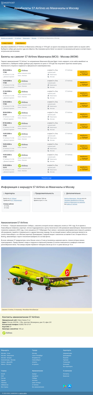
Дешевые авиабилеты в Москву (74, 200)
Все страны (4, 387)
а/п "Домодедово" (16, 200)
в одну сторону (7, 43)
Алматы (34, 362)
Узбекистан (4, 385)
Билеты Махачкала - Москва (73, 198)
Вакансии (66, 376)
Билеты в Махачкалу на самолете (74, 202)
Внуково (65, 358)
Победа (34, 378)
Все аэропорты (68, 366)
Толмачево (66, 362)
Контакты (66, 374)
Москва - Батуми (6, 358)
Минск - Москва (6, 364)
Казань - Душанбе (6, 362)
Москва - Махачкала (7, 355)
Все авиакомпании (38, 387)
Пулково (65, 360)
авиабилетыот (84, 73)
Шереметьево (67, 353)
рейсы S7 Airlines (72, 204)
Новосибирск (36, 360)
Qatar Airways (36, 382)
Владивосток (36, 358)
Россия (3, 378)
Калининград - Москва (8, 360)
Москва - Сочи (5, 353)
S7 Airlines (35, 385)
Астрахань (35, 364)
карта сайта (23, 393)
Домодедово (67, 355)
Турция (3, 380)
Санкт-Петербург (37, 355)
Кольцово (66, 364)
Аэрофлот (35, 376)
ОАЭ (2, 376)
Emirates (34, 380)
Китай (3, 374)
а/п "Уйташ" (13, 198)
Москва (34, 353)
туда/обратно (21, 43)
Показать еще (46, 178)
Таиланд (3, 382)
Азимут (34, 374)
